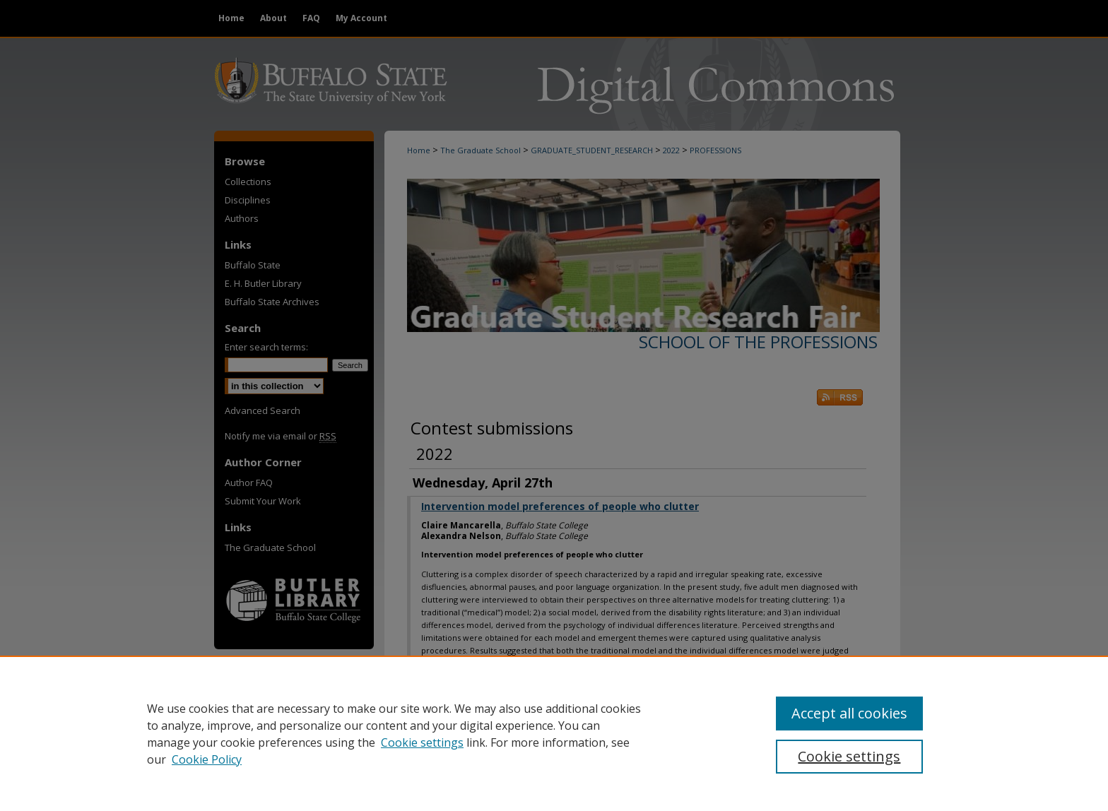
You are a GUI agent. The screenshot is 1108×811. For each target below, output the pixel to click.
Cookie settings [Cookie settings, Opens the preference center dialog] (849, 756)
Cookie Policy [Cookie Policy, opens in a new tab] (207, 759)
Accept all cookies (849, 713)
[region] (554, 733)
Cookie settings (422, 742)
